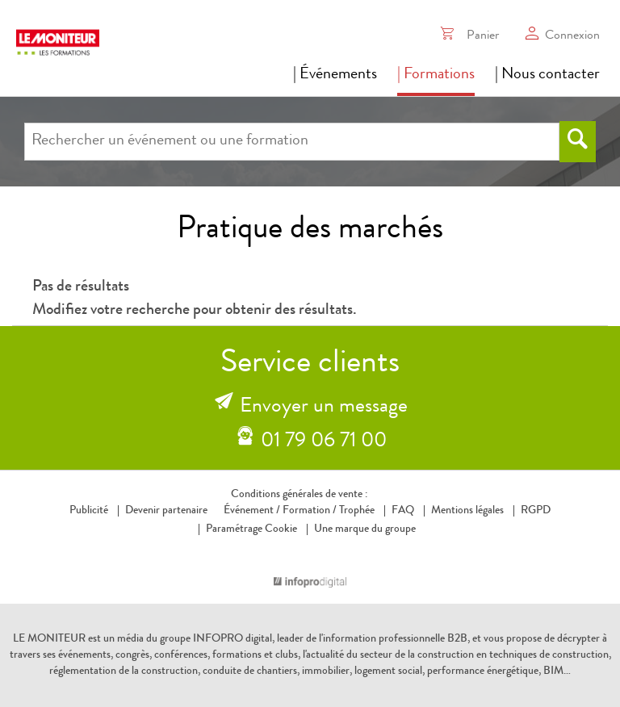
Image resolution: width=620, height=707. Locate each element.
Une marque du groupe (361, 529)
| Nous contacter (547, 75)
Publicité (88, 511)
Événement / (252, 511)
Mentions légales (467, 511)
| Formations (436, 75)
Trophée (357, 511)
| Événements (335, 75)
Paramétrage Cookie (251, 529)
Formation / (310, 511)
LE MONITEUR (49, 639)
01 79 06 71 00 (324, 442)
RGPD (536, 511)
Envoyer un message (324, 407)
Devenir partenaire (166, 511)
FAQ (403, 511)
